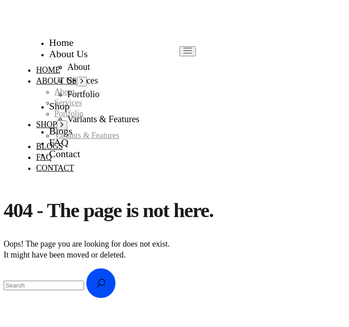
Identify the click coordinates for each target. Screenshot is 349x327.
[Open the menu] (187, 51)
